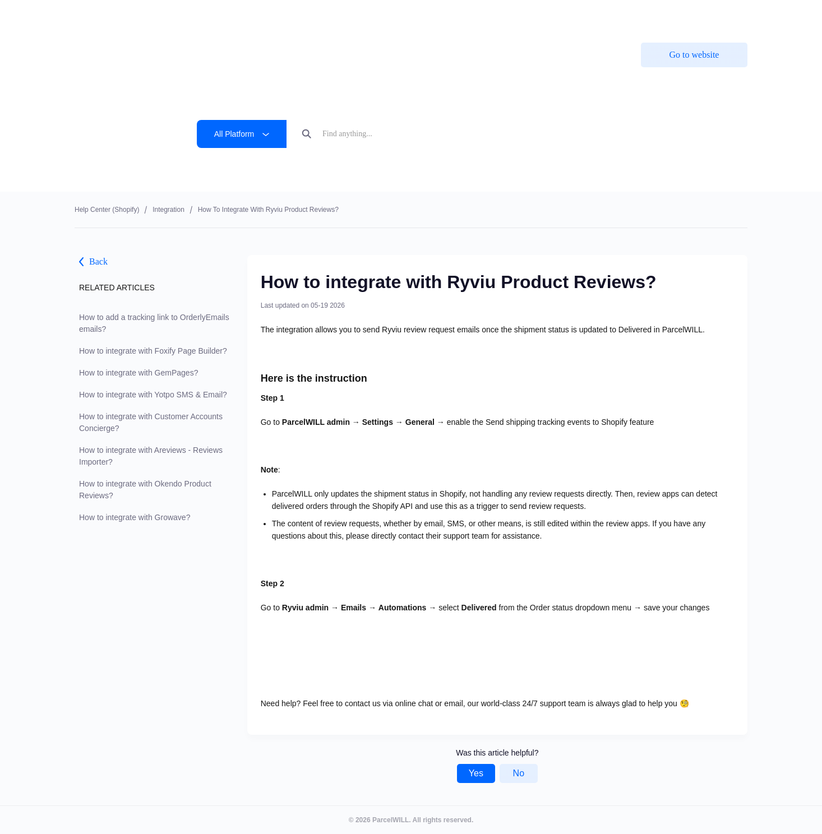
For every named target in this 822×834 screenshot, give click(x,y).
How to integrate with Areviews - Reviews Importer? (151, 456)
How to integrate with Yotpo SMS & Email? (153, 394)
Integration (168, 210)
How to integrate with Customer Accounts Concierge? (151, 422)
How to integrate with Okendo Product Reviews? (145, 489)
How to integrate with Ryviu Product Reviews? (268, 210)
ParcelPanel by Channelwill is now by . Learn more (404, 16)
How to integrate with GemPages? (138, 372)
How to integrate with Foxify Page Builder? (153, 350)
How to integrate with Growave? (134, 517)
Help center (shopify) (107, 210)
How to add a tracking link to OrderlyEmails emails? (154, 323)
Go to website (694, 54)
